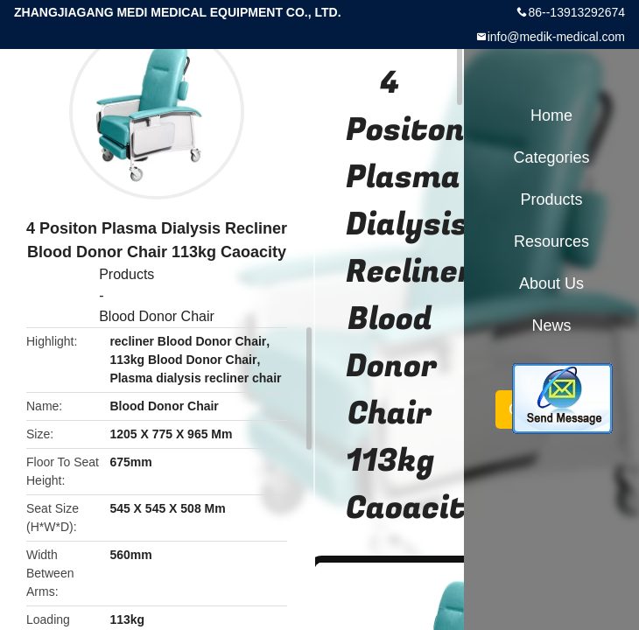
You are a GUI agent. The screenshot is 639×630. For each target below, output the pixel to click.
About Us (551, 283)
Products (126, 274)
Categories (551, 157)
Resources (551, 241)
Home (551, 115)
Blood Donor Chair (156, 316)
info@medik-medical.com (556, 37)
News (551, 325)
